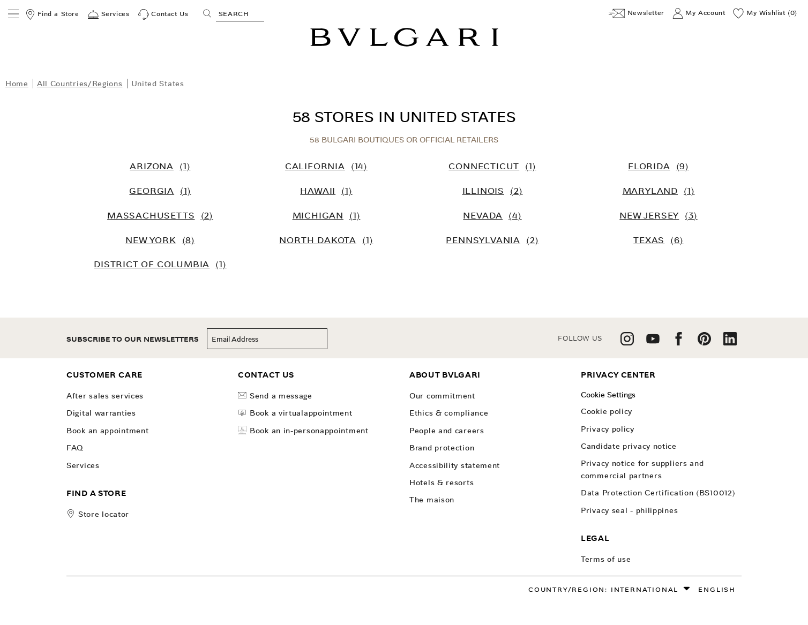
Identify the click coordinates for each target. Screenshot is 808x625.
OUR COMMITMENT (442, 395)
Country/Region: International (603, 589)
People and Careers (446, 430)
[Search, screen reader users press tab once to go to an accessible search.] (240, 13)
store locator (103, 514)
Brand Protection (441, 447)
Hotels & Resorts (441, 482)
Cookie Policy (606, 411)
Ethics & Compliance (448, 413)
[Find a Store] (52, 14)
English (717, 589)
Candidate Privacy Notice (629, 446)
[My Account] (698, 13)
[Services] (108, 14)
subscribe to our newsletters (132, 339)
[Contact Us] (163, 14)
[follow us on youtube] (653, 342)
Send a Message (275, 395)
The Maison (431, 499)
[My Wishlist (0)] (765, 13)
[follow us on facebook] (678, 342)
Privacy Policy (607, 429)
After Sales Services (105, 395)
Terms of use (606, 559)
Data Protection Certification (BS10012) (658, 492)
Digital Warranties (101, 413)
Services (83, 465)
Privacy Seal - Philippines (629, 510)
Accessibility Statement (454, 465)
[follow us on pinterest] (704, 342)
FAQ (75, 447)
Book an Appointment (107, 430)
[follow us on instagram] (627, 342)
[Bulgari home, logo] (404, 45)
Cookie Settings (608, 394)
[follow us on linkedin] (730, 342)
